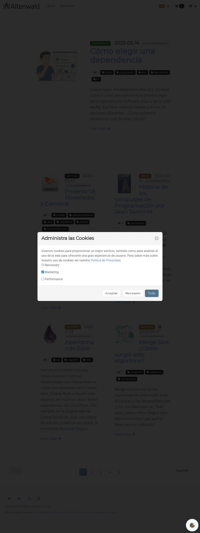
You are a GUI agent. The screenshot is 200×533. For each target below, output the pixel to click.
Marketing (52, 272)
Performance (54, 279)
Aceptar (111, 293)
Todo (151, 293)
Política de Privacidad (106, 260)
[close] (157, 238)
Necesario (132, 293)
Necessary (52, 265)
